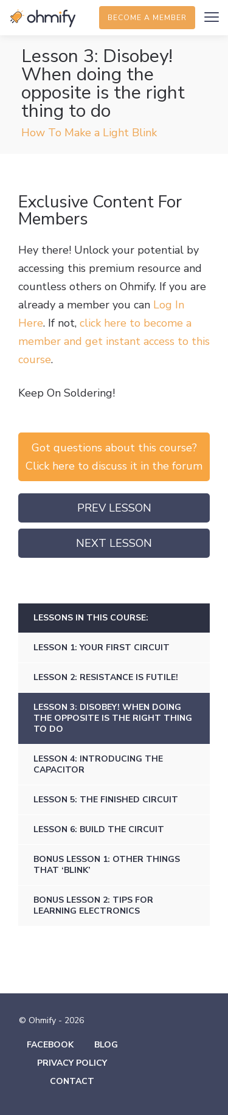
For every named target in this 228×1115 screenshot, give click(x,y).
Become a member (147, 18)
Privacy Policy (72, 1063)
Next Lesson (114, 543)
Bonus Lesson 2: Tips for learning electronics (93, 905)
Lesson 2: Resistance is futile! (105, 677)
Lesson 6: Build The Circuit (98, 829)
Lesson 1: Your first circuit (101, 647)
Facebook (50, 1045)
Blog (106, 1045)
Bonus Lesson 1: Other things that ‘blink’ (106, 864)
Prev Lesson (114, 508)
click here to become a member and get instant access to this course (114, 341)
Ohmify (42, 18)
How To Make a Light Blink (89, 132)
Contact (72, 1081)
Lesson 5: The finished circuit (105, 799)
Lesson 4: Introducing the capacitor (98, 764)
